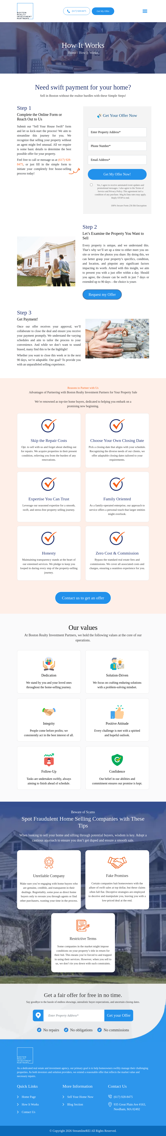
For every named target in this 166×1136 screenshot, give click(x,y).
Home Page (29, 1096)
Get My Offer (103, 11)
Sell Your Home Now (80, 1096)
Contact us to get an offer (83, 597)
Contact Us (28, 1112)
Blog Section (75, 1104)
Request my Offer (102, 294)
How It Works (30, 1104)
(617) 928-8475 (76, 11)
